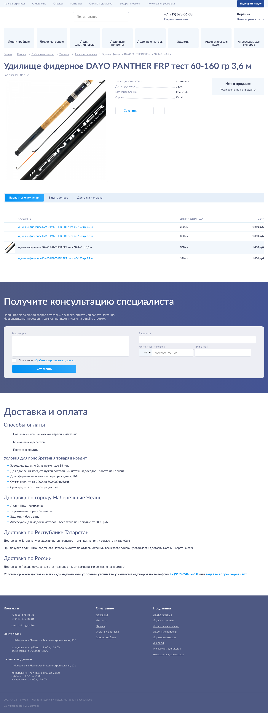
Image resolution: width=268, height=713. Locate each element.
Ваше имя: (145, 333)
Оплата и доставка (100, 3)
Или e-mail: (201, 347)
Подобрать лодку (250, 3)
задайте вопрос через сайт (226, 574)
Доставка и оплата (90, 197)
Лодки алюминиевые (166, 626)
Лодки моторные (163, 620)
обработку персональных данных (54, 360)
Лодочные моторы (164, 637)
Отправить (44, 368)
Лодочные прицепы (165, 631)
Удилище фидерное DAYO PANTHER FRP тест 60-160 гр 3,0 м (55, 227)
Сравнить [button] (130, 110)
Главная (14, 3)
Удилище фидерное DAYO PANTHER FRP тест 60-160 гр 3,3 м (55, 236)
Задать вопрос (58, 197)
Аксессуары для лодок (167, 648)
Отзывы (58, 3)
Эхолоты (158, 643)
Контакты (76, 3)
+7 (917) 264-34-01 (23, 619)
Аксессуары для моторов (168, 654)
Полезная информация (161, 3)
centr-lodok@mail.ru (23, 625)
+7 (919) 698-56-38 (178, 14)
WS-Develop (32, 706)
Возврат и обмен (130, 3)
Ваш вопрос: (19, 333)
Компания (102, 615)
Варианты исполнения (24, 197)
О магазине (39, 3)
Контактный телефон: (152, 347)
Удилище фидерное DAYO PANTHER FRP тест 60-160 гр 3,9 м (55, 258)
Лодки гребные (162, 615)
